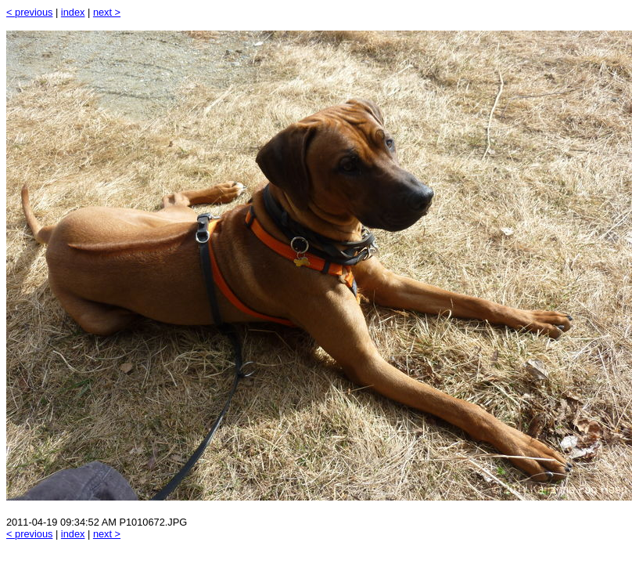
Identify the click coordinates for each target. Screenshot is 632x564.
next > (106, 12)
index (73, 12)
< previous (29, 12)
